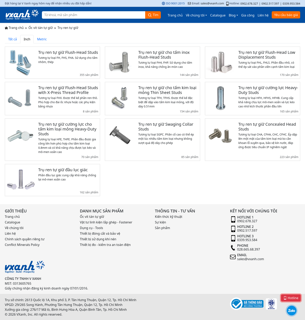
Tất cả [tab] (12, 39)
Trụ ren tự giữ (68, 27)
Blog (232, 15)
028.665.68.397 (248, 249)
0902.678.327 (249, 3)
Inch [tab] (27, 39)
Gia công (247, 15)
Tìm (153, 15)
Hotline (291, 298)
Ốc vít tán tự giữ (40, 27)
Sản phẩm (162, 228)
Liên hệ (263, 15)
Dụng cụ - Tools (91, 228)
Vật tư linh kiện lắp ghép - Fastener (106, 222)
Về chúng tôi (195, 15)
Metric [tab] (42, 39)
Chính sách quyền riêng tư (25, 239)
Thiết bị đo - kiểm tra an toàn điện (105, 245)
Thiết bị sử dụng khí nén (98, 239)
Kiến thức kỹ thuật (168, 216)
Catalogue (217, 15)
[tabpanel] (152, 123)
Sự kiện (160, 222)
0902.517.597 (270, 3)
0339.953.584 (291, 3)
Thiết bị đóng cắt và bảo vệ (100, 233)
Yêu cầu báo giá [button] (286, 15)
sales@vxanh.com (212, 3)
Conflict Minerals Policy (22, 245)
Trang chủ (175, 15)
